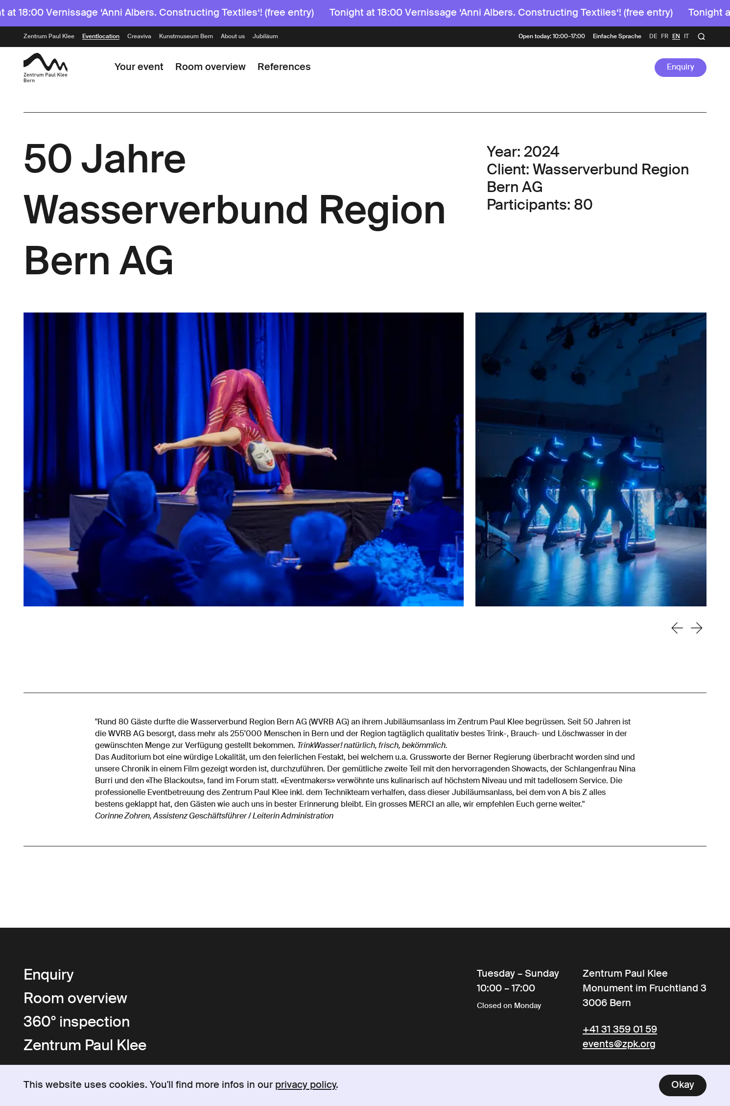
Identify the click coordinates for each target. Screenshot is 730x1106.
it (686, 37)
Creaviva (139, 37)
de (653, 37)
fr (664, 37)
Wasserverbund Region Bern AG (248, 722)
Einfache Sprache (617, 37)
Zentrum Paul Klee (49, 37)
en (676, 37)
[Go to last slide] (677, 628)
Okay (682, 1085)
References (284, 67)
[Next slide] (696, 628)
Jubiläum (265, 37)
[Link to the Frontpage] (46, 67)
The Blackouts (174, 781)
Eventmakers (307, 781)
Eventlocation (100, 37)
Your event (139, 67)
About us (233, 37)
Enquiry (680, 68)
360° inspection (77, 1022)
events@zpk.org (619, 1045)
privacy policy (305, 1085)
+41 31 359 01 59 (620, 1030)
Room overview (210, 67)
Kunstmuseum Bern (186, 37)
